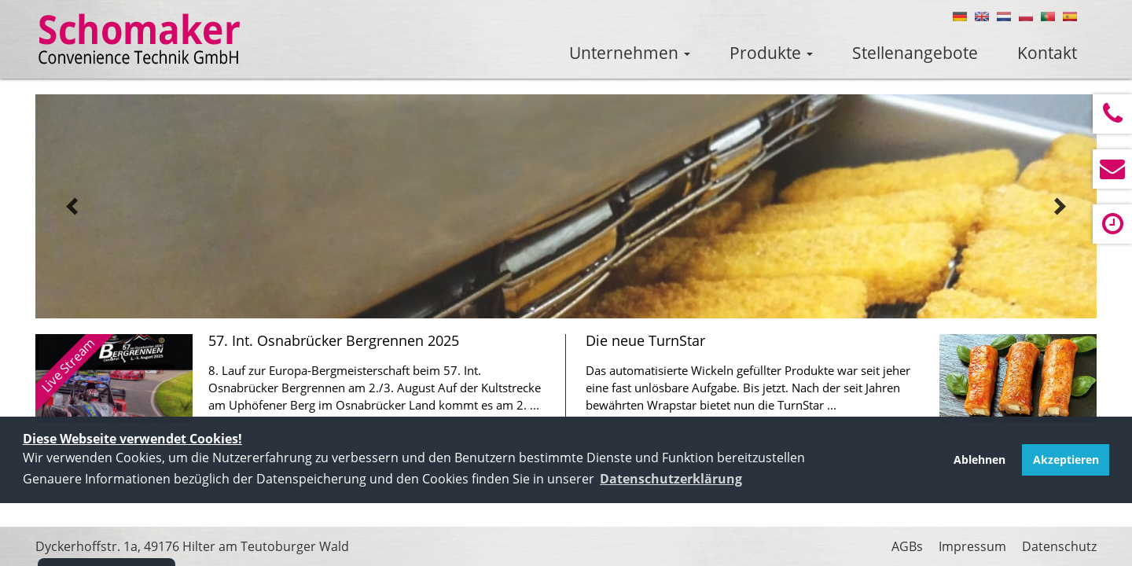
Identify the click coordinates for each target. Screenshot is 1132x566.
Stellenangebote (915, 53)
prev (72, 207)
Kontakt (1047, 53)
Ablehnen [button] (979, 459)
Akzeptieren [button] (1066, 459)
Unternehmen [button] (629, 53)
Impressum (972, 546)
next (1059, 207)
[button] (670, 479)
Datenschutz (1059, 546)
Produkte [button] (771, 53)
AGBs (907, 546)
